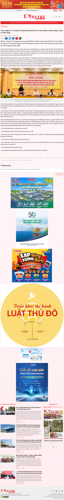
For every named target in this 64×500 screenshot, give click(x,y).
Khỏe (29, 22)
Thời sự (8, 22)
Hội (23, 22)
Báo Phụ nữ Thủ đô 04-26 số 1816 (53, 440)
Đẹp (31, 22)
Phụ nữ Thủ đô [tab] (47, 407)
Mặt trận (11, 22)
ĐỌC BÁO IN (53, 404)
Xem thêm (53, 449)
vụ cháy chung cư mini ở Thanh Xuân (53, 158)
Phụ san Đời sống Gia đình (50, 22)
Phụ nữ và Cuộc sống (41, 22)
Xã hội (14, 22)
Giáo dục (26, 22)
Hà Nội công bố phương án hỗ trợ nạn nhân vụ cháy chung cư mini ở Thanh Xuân (22, 158)
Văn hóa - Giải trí (35, 22)
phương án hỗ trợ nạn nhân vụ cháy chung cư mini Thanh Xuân (17, 160)
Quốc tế (56, 22)
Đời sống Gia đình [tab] (57, 407)
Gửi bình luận (59, 174)
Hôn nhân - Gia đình (19, 22)
